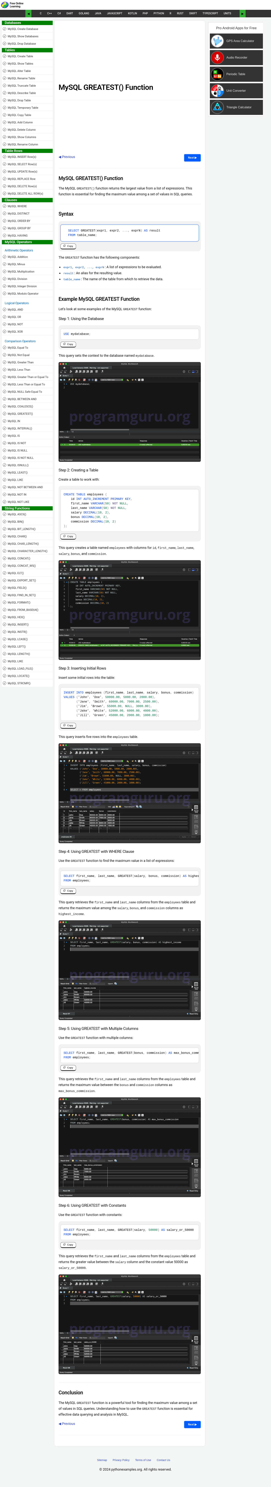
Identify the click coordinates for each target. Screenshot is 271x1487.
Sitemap (102, 1466)
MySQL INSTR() (15, 632)
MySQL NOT (13, 324)
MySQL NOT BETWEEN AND (23, 487)
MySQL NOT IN (14, 494)
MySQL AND (13, 309)
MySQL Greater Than (18, 362)
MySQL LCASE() (15, 639)
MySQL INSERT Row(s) (19, 157)
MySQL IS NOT (14, 443)
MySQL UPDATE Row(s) (20, 171)
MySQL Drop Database (19, 43)
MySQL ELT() (13, 573)
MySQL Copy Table (17, 115)
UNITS (227, 13)
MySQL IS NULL (15, 450)
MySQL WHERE (15, 206)
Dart (69, 13)
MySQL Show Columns (19, 137)
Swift (193, 13)
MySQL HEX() (14, 617)
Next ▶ (192, 157)
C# (59, 13)
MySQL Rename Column (20, 144)
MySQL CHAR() (15, 536)
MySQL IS (11, 436)
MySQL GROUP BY (17, 228)
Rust (180, 13)
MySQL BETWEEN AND (20, 399)
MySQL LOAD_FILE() (18, 668)
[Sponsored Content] (235, 85)
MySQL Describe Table (19, 93)
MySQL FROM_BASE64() (20, 610)
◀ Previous (67, 157)
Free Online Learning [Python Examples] (16, 5)
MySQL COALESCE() (18, 406)
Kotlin (132, 13)
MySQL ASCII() (14, 514)
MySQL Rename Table (19, 78)
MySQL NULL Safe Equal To (22, 391)
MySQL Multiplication (18, 271)
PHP (145, 13)
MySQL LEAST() (15, 472)
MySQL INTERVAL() (17, 428)
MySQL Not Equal (16, 355)
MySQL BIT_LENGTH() (19, 529)
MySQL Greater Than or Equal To (25, 377)
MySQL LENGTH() (16, 654)
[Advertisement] (130, 53)
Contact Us (163, 1466)
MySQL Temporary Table (20, 107)
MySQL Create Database (20, 29)
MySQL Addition (15, 257)
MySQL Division (15, 279)
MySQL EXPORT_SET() (19, 580)
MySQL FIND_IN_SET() (19, 595)
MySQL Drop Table (17, 100)
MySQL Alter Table (17, 71)
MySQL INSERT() (16, 624)
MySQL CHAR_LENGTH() (21, 543)
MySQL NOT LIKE (16, 502)
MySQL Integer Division (20, 286)
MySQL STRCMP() (16, 683)
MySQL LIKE (13, 480)
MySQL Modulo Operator (21, 293)
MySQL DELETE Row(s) (20, 186)
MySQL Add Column (18, 122)
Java (98, 13)
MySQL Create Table (18, 56)
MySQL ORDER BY (16, 221)
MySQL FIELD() (15, 588)
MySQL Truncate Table (19, 85)
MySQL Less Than (16, 369)
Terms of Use (143, 1466)
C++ (49, 13)
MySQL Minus (14, 264)
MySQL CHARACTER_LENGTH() (25, 551)
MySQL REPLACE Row (19, 179)
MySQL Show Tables (18, 63)
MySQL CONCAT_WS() (19, 565)
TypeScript (210, 13)
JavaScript (114, 13)
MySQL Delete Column (19, 129)
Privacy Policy (121, 1466)
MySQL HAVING (15, 235)
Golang (84, 13)
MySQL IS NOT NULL (18, 458)
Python (159, 13)
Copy (70, 246)
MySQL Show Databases (20, 36)
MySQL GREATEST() (18, 413)
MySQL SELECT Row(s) (20, 164)
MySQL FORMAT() (16, 602)
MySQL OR (12, 317)
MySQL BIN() (13, 521)
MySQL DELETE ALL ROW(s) (23, 193)
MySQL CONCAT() (16, 558)
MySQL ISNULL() (16, 465)
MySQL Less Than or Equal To (24, 384)
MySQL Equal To (15, 347)
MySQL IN (11, 421)
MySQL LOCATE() (16, 676)
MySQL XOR (13, 331)
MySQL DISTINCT (16, 213)
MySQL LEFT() (14, 646)
